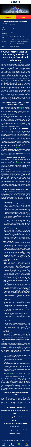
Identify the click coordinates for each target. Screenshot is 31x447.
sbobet (9, 63)
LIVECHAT (27, 445)
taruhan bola (12, 204)
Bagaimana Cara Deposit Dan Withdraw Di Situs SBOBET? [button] (14, 418)
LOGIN (23, 17)
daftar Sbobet (16, 147)
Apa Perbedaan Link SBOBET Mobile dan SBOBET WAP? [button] (14, 412)
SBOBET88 (21, 107)
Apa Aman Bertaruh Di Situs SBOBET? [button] (14, 407)
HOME (3, 445)
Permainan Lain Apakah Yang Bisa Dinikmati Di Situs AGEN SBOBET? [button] (14, 431)
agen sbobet (19, 162)
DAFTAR (8, 17)
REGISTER (11, 445)
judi (11, 373)
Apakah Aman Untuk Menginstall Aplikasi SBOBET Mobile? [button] (15, 425)
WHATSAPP (19, 445)
